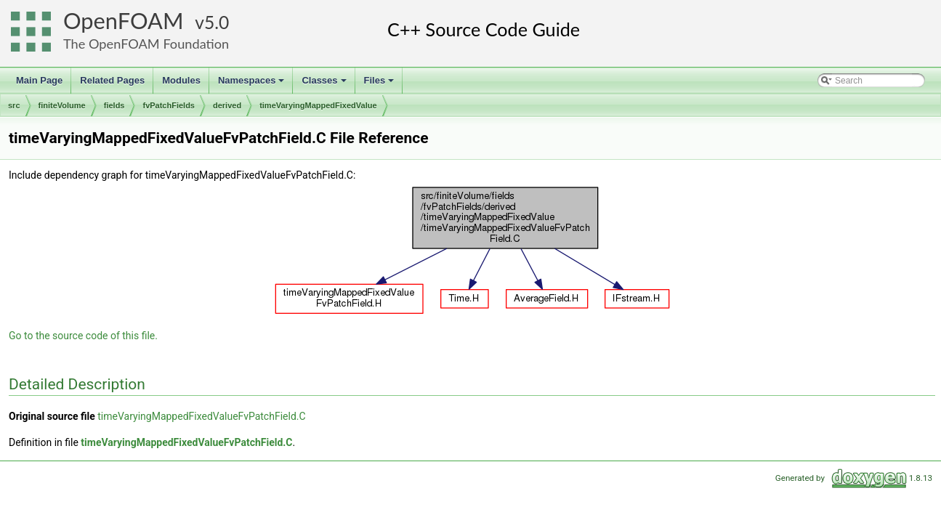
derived (227, 105)
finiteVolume (62, 105)
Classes (325, 84)
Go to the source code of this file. (83, 335)
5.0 (216, 22)
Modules (181, 80)
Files (380, 84)
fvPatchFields (168, 105)
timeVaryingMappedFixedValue (317, 105)
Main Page (39, 80)
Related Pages (112, 80)
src (14, 105)
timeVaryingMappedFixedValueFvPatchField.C (201, 416)
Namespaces (252, 84)
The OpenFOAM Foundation (146, 44)
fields (114, 105)
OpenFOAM (123, 20)
